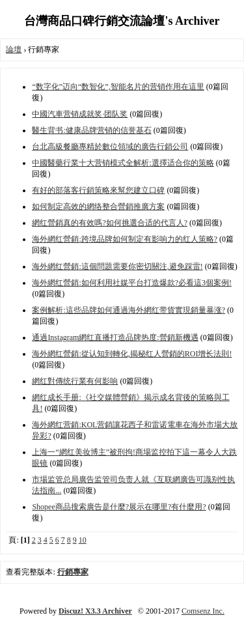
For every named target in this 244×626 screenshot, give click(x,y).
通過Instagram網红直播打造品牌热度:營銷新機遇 (115, 337)
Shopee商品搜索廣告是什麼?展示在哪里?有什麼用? (119, 506)
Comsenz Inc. (203, 611)
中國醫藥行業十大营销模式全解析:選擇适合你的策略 (122, 162)
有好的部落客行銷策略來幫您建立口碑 (98, 190)
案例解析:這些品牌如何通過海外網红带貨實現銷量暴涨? (128, 310)
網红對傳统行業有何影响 (75, 381)
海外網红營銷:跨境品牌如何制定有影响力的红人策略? (124, 239)
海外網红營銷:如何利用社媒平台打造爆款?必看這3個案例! (132, 282)
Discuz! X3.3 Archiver (95, 611)
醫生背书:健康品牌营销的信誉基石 (91, 130)
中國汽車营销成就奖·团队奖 (80, 114)
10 (83, 540)
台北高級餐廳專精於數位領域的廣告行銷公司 (110, 146)
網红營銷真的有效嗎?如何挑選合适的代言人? (109, 222)
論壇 (13, 49)
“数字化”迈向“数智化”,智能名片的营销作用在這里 (118, 86)
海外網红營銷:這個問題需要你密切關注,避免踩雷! (117, 266)
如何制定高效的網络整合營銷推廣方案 (98, 206)
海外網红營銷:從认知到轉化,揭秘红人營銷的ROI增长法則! (132, 353)
